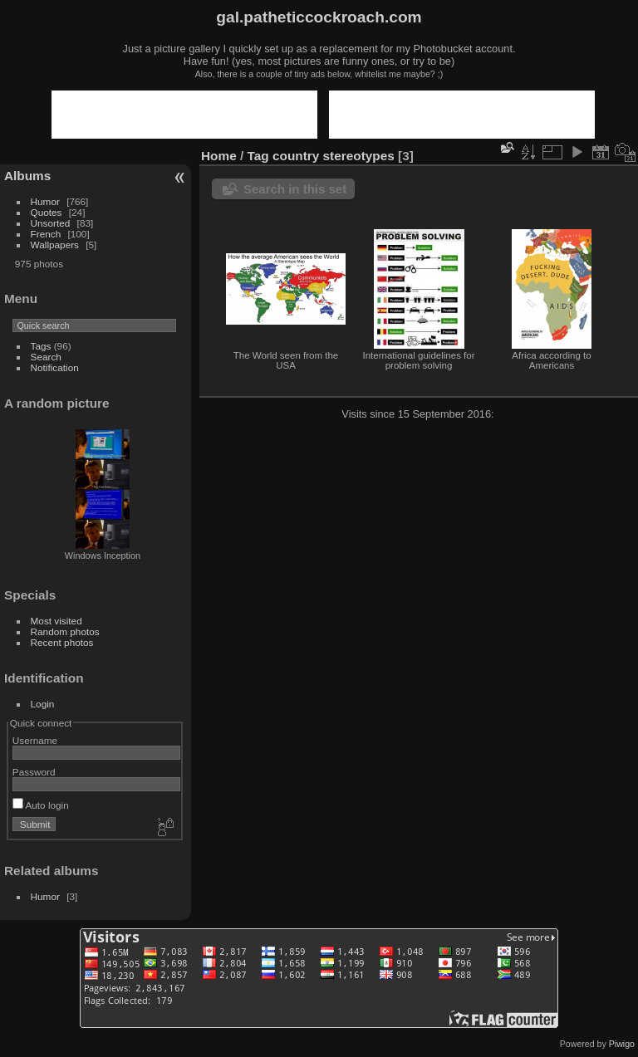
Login (43, 703)
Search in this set (294, 189)
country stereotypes (333, 156)
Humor (45, 201)
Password (34, 771)
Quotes (46, 212)
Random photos (65, 631)
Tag (258, 156)
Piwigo (622, 1044)
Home (219, 156)
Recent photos (62, 642)
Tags (41, 345)
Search (46, 356)
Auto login (40, 805)
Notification (55, 367)
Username (34, 740)
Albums (27, 176)
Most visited (56, 620)
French (46, 233)
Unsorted (51, 223)
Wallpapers (55, 244)
